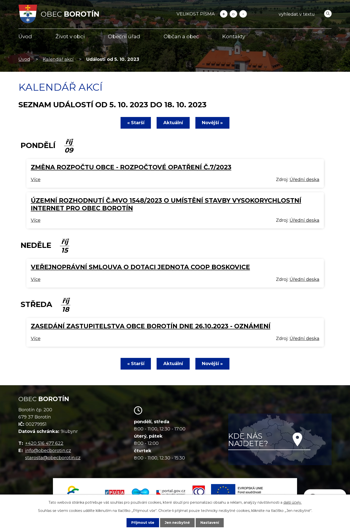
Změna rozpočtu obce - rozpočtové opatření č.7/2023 (131, 167)
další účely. (292, 502)
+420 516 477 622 (44, 443)
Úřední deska (304, 179)
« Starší (135, 122)
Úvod (25, 36)
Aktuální (173, 122)
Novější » (213, 122)
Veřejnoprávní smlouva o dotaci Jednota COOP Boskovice (140, 267)
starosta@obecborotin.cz (53, 457)
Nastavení (210, 522)
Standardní (233, 14)
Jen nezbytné (177, 522)
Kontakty (233, 36)
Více (36, 179)
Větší (223, 14)
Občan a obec (181, 36)
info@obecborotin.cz (48, 450)
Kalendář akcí (58, 59)
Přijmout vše (142, 522)
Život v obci (70, 36)
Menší (243, 14)
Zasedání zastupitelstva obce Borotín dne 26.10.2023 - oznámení (150, 326)
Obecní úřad (124, 36)
